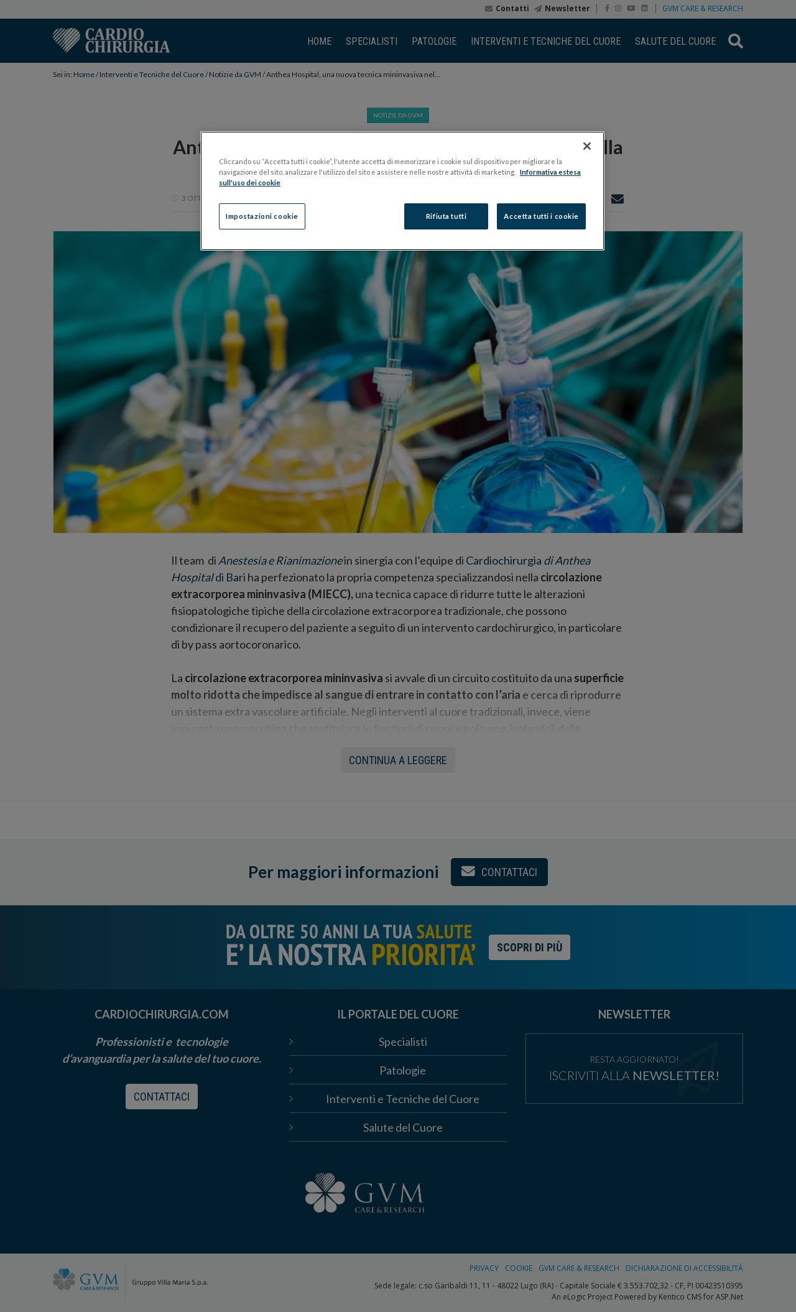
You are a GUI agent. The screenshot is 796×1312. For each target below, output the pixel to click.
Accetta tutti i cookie (541, 216)
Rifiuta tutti (446, 216)
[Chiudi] (587, 146)
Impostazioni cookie (262, 216)
